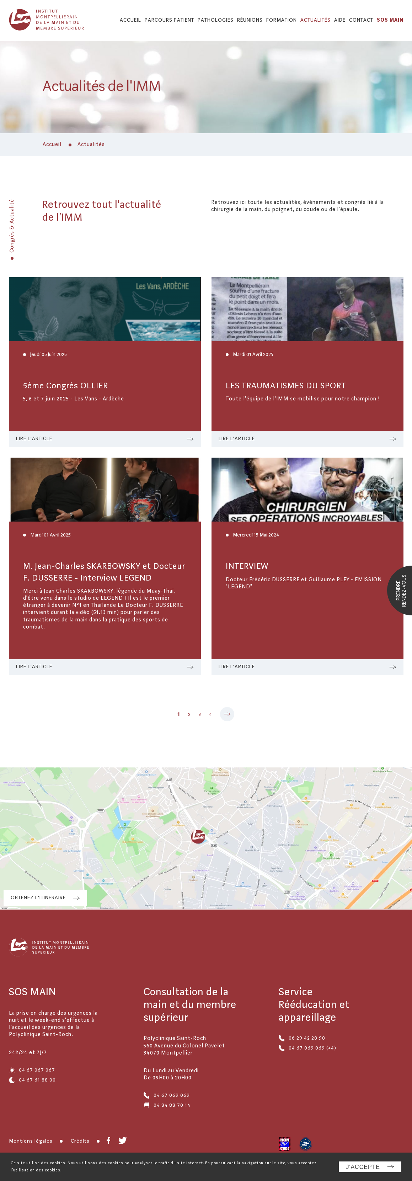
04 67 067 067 (32, 1070)
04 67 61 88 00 (32, 1080)
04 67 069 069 (167, 1095)
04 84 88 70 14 (167, 1105)
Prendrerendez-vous (401, 591)
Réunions (250, 20)
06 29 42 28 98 (302, 1038)
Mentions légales (31, 1141)
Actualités (315, 20)
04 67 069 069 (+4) (307, 1048)
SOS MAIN (390, 20)
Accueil (130, 20)
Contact (361, 20)
